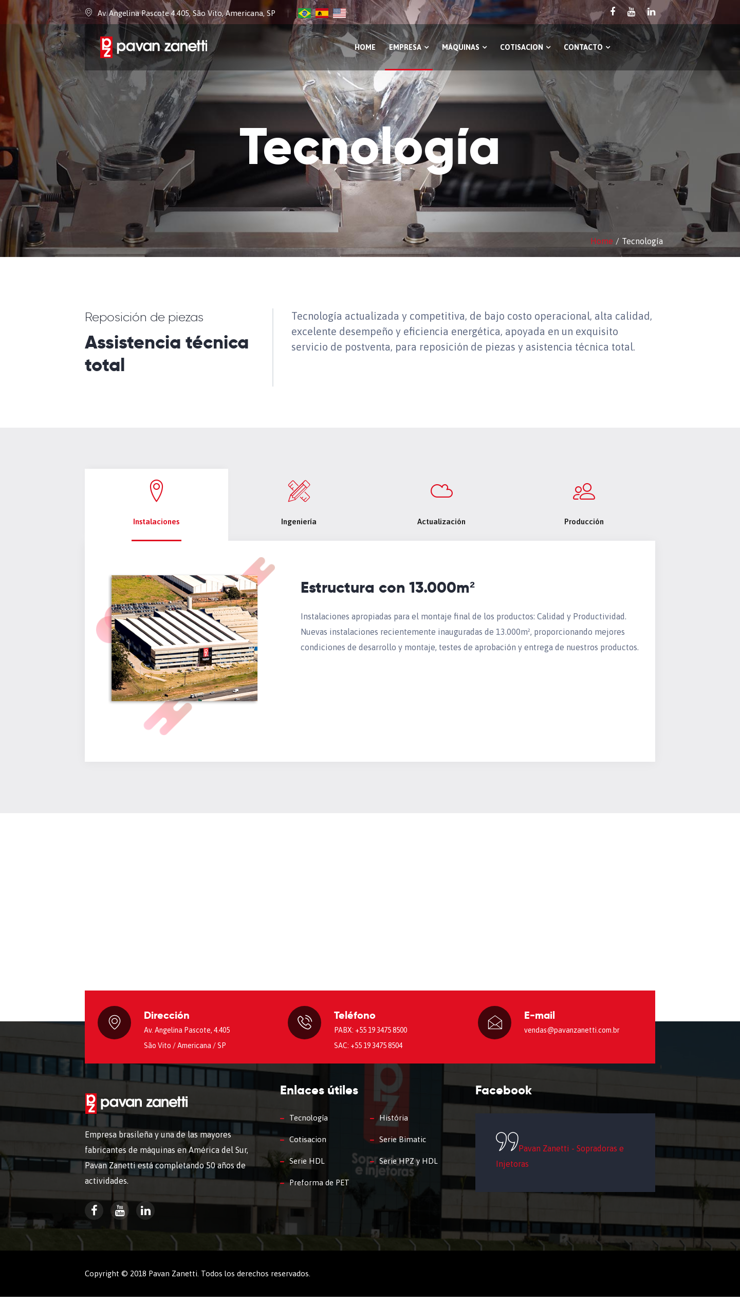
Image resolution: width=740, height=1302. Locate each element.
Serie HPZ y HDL (408, 1166)
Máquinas (464, 47)
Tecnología (308, 1122)
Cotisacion (525, 47)
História (393, 1122)
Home (365, 47)
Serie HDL (307, 1166)
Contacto (587, 47)
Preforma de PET (319, 1187)
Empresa (409, 47)
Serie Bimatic (402, 1144)
